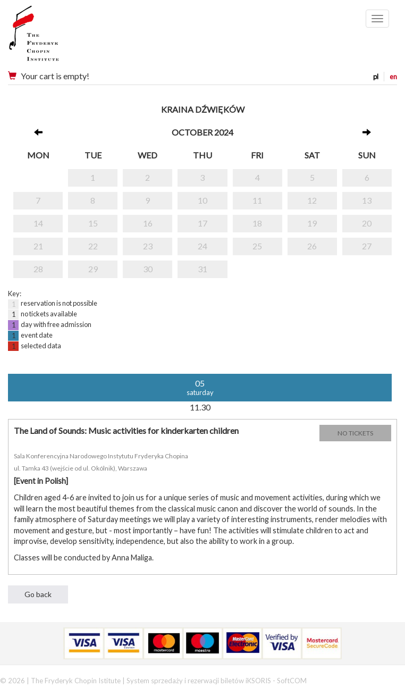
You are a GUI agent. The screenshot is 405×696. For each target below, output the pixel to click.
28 (38, 269)
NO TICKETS (355, 433)
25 (257, 246)
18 (257, 223)
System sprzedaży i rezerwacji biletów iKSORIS (198, 680)
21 (38, 246)
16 (148, 223)
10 (202, 200)
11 (257, 200)
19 (312, 223)
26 (312, 246)
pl (375, 76)
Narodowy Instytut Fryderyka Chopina (54, 37)
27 (367, 246)
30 (148, 269)
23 (148, 246)
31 (202, 269)
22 (93, 246)
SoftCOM (292, 680)
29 (93, 269)
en (393, 76)
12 (312, 200)
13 (367, 200)
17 (202, 223)
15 (93, 223)
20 (367, 223)
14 (38, 223)
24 (202, 246)
